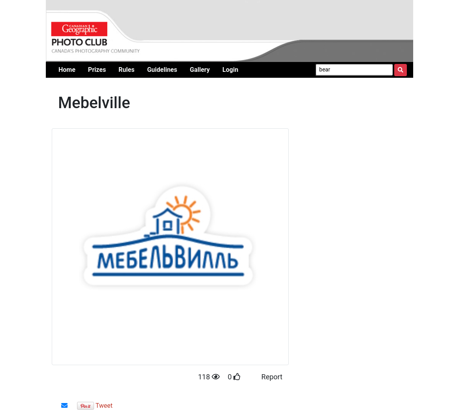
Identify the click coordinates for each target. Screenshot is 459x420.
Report (271, 377)
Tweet (104, 405)
